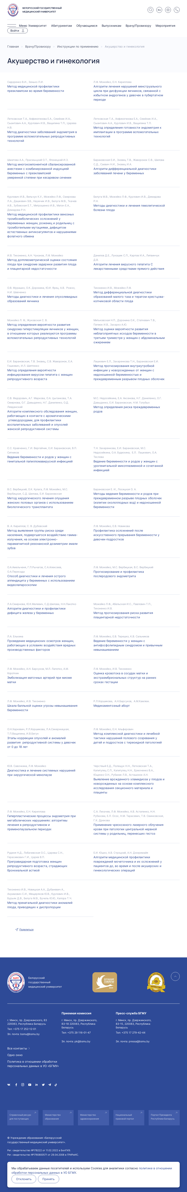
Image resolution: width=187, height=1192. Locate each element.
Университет (37, 25)
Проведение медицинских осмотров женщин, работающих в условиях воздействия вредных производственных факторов (41, 645)
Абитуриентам (61, 25)
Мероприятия (165, 25)
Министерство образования (53, 1116)
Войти (14, 30)
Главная (13, 46)
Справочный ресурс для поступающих (20, 1116)
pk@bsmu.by (82, 1041)
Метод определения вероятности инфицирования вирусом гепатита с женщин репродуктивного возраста (39, 374)
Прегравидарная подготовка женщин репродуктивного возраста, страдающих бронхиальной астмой (37, 866)
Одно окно (15, 1055)
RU (159, 10)
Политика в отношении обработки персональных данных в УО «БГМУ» (33, 1064)
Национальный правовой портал (125, 1116)
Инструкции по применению (77, 46)
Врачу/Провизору (138, 25)
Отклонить (24, 1179)
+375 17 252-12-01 (24, 1028)
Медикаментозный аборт (112, 705)
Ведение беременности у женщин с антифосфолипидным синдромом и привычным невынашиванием (128, 645)
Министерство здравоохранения (89, 1116)
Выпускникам (111, 25)
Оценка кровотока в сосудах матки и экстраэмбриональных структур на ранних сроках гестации (125, 677)
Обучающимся (86, 25)
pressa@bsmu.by (139, 1041)
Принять (49, 1179)
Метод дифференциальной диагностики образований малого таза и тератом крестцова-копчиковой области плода (129, 296)
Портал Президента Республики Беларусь (163, 1116)
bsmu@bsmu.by (30, 1034)
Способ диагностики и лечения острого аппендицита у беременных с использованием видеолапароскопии (41, 580)
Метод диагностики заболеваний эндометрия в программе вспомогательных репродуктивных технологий (42, 136)
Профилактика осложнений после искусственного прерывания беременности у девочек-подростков (126, 535)
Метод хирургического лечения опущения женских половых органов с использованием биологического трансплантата (40, 502)
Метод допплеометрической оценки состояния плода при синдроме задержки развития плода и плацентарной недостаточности (42, 264)
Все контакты (17, 1048)
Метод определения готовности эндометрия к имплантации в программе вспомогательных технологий (127, 132)
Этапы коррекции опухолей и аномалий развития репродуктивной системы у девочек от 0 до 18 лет (41, 742)
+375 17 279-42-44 (133, 1032)
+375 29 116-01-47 (79, 1032)
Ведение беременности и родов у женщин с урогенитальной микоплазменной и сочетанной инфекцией (128, 465)
